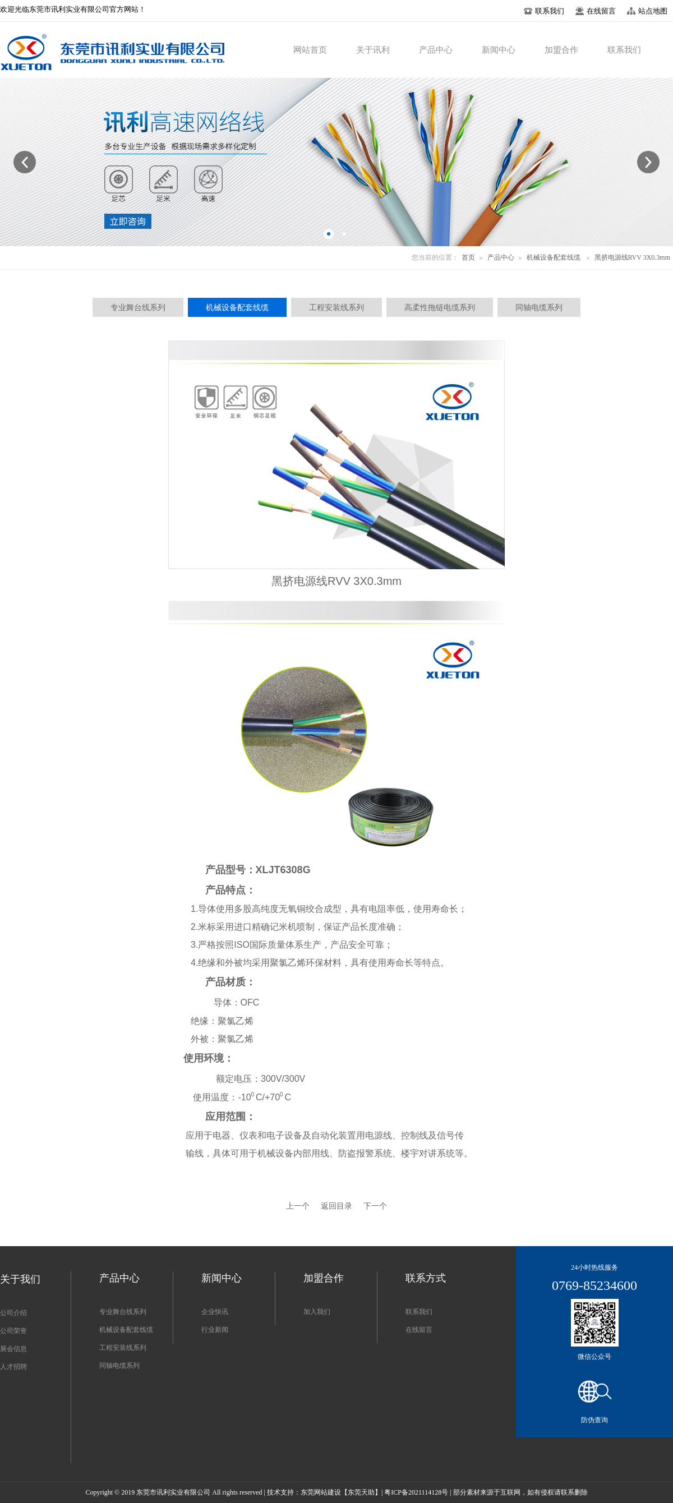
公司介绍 (13, 1313)
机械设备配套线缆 (553, 257)
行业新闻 (214, 1330)
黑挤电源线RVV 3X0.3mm (632, 257)
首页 (468, 257)
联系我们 (418, 1312)
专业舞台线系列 (122, 1312)
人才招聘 (13, 1367)
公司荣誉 (13, 1331)
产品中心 (500, 257)
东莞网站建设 (321, 1492)
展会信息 (13, 1349)
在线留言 (418, 1330)
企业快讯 (214, 1312)
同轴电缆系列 (119, 1366)
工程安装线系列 (122, 1348)
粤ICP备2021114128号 (416, 1492)
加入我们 (316, 1312)
